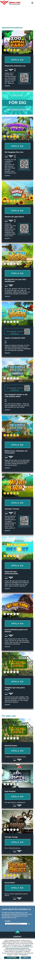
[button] (17, 931)
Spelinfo (7, 86)
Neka (26, 957)
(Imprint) (11, 940)
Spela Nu (17, 60)
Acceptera (11, 957)
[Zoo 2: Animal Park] (0, 16)
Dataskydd (28, 945)
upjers (10, 2)
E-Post (7, 921)
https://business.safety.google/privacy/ (17, 948)
